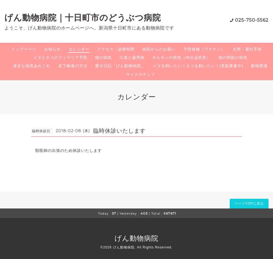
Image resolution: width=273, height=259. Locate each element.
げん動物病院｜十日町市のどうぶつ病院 (82, 17)
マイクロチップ (140, 74)
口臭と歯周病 (132, 57)
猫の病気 (103, 57)
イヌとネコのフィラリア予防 (60, 57)
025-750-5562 (252, 20)
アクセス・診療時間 (116, 49)
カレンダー (79, 49)
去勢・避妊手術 (247, 49)
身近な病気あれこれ (31, 66)
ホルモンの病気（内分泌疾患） (181, 57)
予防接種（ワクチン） (204, 49)
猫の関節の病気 (232, 57)
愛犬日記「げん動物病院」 (120, 66)
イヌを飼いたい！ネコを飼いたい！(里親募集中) (198, 66)
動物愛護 (259, 66)
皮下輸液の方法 (72, 66)
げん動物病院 (136, 238)
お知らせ (52, 49)
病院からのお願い (159, 49)
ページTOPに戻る (249, 203)
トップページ (23, 49)
